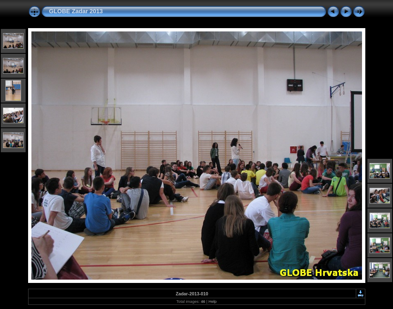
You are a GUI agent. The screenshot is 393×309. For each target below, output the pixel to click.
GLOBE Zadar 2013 (76, 11)
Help (212, 301)
